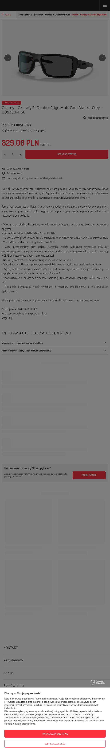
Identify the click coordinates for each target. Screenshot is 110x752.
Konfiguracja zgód (55, 743)
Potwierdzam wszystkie (55, 733)
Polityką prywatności (80, 711)
